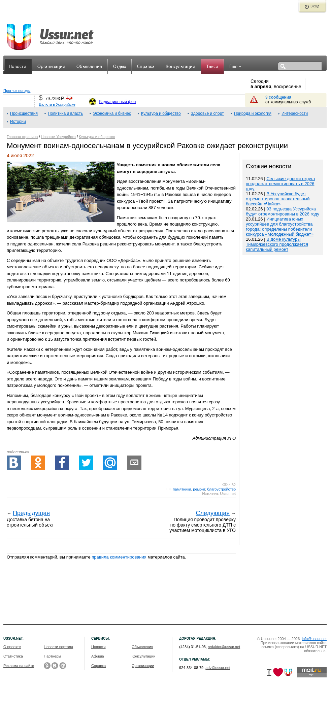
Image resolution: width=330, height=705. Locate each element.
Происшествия (24, 113)
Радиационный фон (117, 101)
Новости (17, 66)
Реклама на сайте (18, 666)
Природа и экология (252, 113)
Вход (314, 6)
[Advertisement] (282, 401)
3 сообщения (278, 97)
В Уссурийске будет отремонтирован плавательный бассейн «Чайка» (277, 198)
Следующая (213, 513)
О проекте (12, 647)
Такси (212, 66)
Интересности (295, 113)
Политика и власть (65, 113)
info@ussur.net (314, 639)
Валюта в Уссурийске (57, 104)
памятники (182, 489)
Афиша (97, 656)
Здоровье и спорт (207, 113)
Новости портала (58, 647)
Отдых (119, 66)
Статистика (13, 656)
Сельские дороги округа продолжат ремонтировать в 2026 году (280, 183)
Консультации (180, 66)
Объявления (89, 66)
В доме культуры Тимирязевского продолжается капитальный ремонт (277, 244)
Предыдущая (31, 513)
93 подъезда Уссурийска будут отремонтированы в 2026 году (282, 211)
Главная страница (22, 137)
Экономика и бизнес (112, 113)
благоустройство (221, 489)
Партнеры (52, 656)
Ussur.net (228, 494)
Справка (146, 66)
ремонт (199, 489)
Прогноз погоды (16, 91)
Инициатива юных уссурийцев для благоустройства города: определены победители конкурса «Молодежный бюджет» (280, 226)
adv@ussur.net (217, 668)
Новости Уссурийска (58, 137)
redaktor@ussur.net (224, 647)
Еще (235, 66)
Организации (51, 66)
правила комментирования (119, 557)
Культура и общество (161, 113)
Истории (18, 121)
